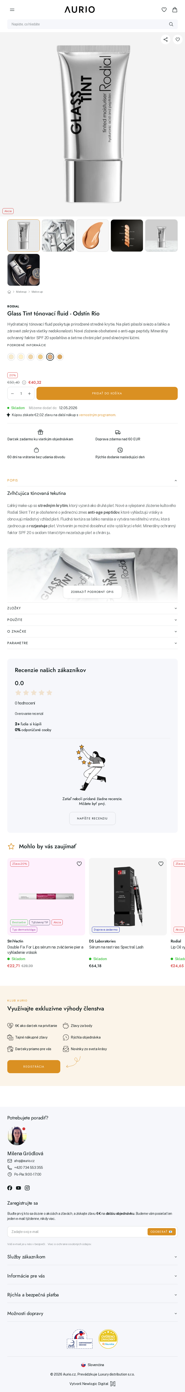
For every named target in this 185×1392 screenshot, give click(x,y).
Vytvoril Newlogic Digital (92, 1383)
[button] (12, 394)
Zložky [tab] (92, 608)
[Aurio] (79, 9)
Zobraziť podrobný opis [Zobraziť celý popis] (92, 592)
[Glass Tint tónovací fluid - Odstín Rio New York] (21, 357)
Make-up (37, 291)
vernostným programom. (97, 415)
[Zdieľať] (165, 39)
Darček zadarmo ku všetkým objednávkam (40, 435)
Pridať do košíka (107, 393)
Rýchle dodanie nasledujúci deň (120, 453)
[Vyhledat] (171, 24)
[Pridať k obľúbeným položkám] (178, 39)
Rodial (13, 306)
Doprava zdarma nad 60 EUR (117, 435)
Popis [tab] (92, 480)
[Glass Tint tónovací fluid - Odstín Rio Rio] (50, 357)
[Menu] (12, 10)
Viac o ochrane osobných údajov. (70, 1244)
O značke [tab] (92, 631)
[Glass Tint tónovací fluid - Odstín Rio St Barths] (40, 357)
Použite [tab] (92, 619)
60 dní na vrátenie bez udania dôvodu (36, 453)
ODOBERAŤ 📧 (161, 1232)
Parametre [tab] (92, 643)
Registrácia (33, 1066)
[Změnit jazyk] (92, 1364)
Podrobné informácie (26, 345)
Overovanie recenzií (29, 714)
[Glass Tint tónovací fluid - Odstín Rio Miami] (60, 357)
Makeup (21, 291)
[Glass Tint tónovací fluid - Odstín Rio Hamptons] (31, 357)
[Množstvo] (21, 393)
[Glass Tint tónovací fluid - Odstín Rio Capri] (11, 357)
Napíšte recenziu (92, 818)
